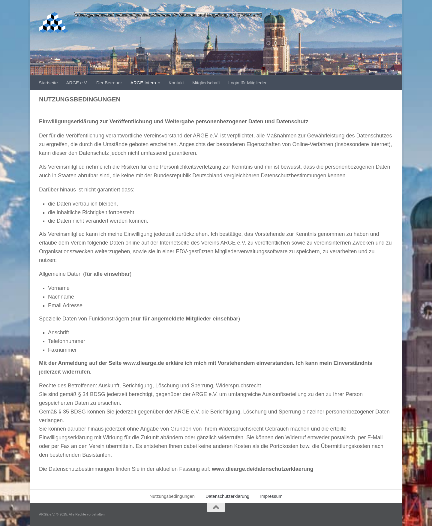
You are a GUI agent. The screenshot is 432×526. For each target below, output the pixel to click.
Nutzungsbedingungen (172, 496)
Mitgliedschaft (206, 82)
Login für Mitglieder (247, 82)
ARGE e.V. (77, 82)
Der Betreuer (109, 82)
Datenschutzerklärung (227, 496)
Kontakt (176, 82)
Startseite (48, 82)
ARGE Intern (143, 82)
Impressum (271, 496)
